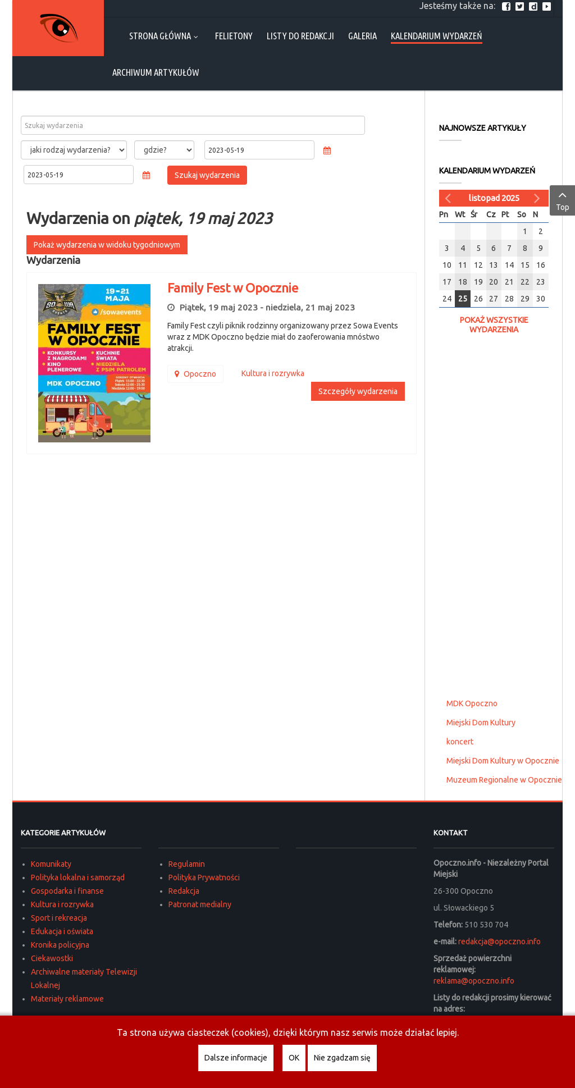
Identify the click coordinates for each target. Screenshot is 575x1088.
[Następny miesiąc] (538, 198)
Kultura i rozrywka (62, 904)
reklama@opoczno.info (473, 980)
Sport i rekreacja (59, 917)
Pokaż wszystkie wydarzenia (494, 325)
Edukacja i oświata (62, 931)
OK (294, 1057)
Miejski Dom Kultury (480, 722)
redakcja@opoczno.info (499, 941)
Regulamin (186, 864)
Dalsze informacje (235, 1057)
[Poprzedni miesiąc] (449, 198)
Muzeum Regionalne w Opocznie (504, 779)
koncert (459, 741)
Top (562, 200)
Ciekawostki (52, 958)
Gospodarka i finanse (67, 890)
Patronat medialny (199, 904)
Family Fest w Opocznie (232, 288)
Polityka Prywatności (204, 877)
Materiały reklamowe (67, 998)
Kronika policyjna (60, 944)
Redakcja (183, 890)
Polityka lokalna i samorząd (78, 877)
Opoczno (195, 373)
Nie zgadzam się (342, 1057)
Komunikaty (51, 864)
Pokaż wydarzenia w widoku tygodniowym (107, 244)
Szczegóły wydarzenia (358, 391)
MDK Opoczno (472, 703)
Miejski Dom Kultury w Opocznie (502, 760)
